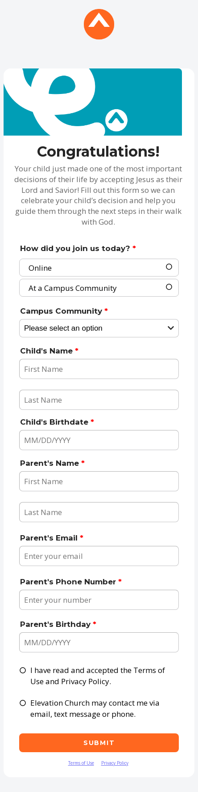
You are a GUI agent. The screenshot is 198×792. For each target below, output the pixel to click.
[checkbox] (23, 670)
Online (40, 267)
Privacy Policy (114, 763)
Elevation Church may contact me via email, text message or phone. (95, 709)
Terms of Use (81, 763)
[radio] (169, 267)
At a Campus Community (73, 287)
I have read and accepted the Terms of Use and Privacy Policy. (97, 676)
